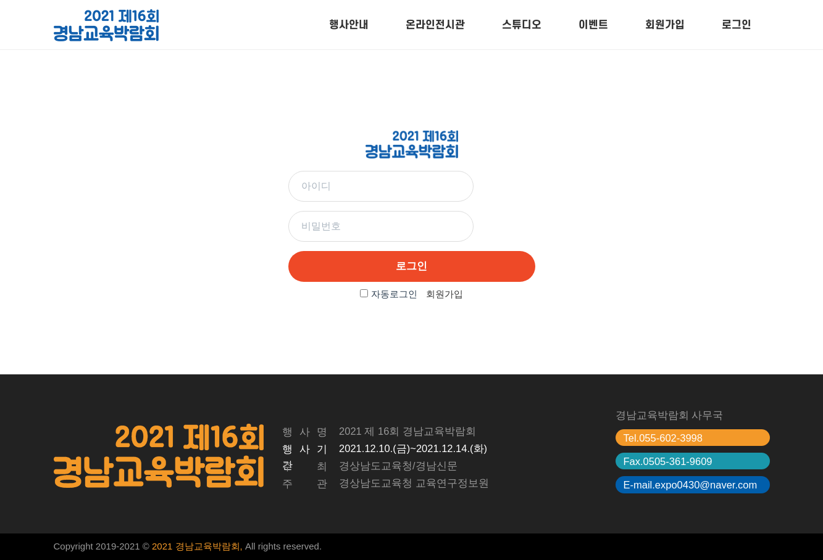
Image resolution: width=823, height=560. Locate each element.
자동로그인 (394, 294)
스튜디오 (521, 25)
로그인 (736, 25)
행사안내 (349, 25)
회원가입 (665, 25)
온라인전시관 (435, 25)
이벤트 (593, 25)
